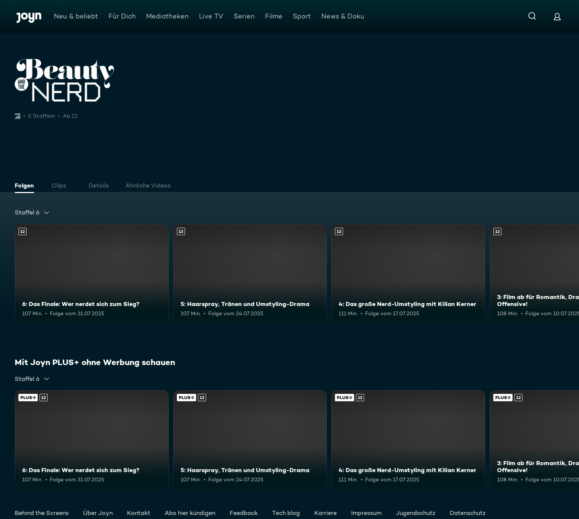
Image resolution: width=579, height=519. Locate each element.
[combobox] (32, 213)
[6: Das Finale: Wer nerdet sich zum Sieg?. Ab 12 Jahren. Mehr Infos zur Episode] (92, 274)
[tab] (26, 186)
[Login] (557, 16)
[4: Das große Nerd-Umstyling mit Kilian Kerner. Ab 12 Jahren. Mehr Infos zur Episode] (408, 274)
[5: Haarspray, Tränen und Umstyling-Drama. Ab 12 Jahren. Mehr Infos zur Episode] (250, 274)
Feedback (244, 512)
